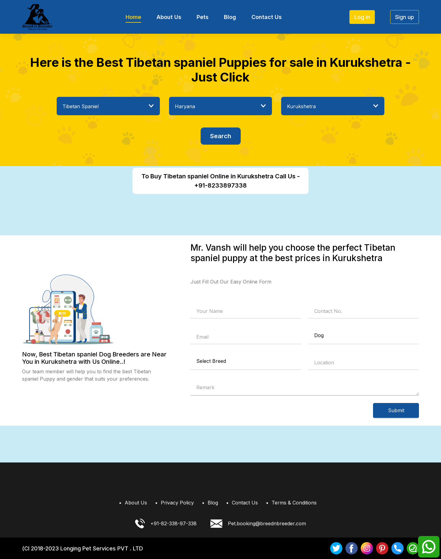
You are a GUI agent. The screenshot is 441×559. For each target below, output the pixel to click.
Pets (203, 17)
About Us (168, 17)
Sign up (404, 17)
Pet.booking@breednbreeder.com (258, 523)
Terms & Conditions (294, 503)
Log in (362, 17)
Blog (230, 17)
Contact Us (266, 17)
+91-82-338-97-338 (166, 523)
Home (133, 17)
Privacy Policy (177, 503)
